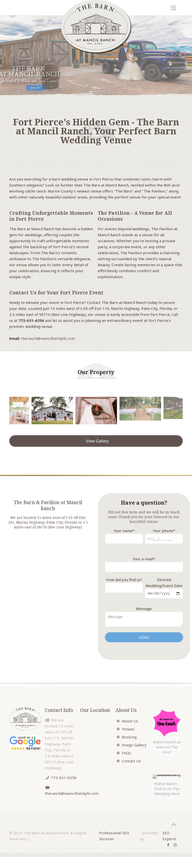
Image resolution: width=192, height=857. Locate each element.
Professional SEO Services (114, 836)
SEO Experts (169, 836)
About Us (130, 721)
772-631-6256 (63, 778)
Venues (128, 729)
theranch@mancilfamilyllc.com (48, 338)
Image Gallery (134, 745)
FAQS (126, 753)
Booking (129, 737)
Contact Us (131, 761)
